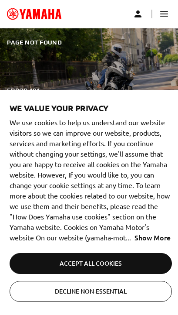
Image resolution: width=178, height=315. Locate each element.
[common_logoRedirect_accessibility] (34, 14)
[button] (164, 14)
